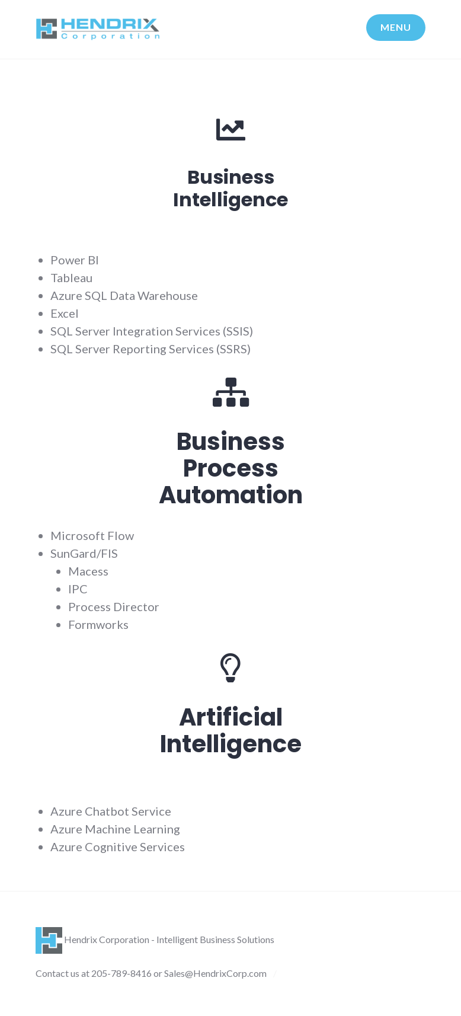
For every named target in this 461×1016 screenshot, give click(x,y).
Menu (395, 27)
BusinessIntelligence (230, 188)
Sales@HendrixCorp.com (215, 973)
